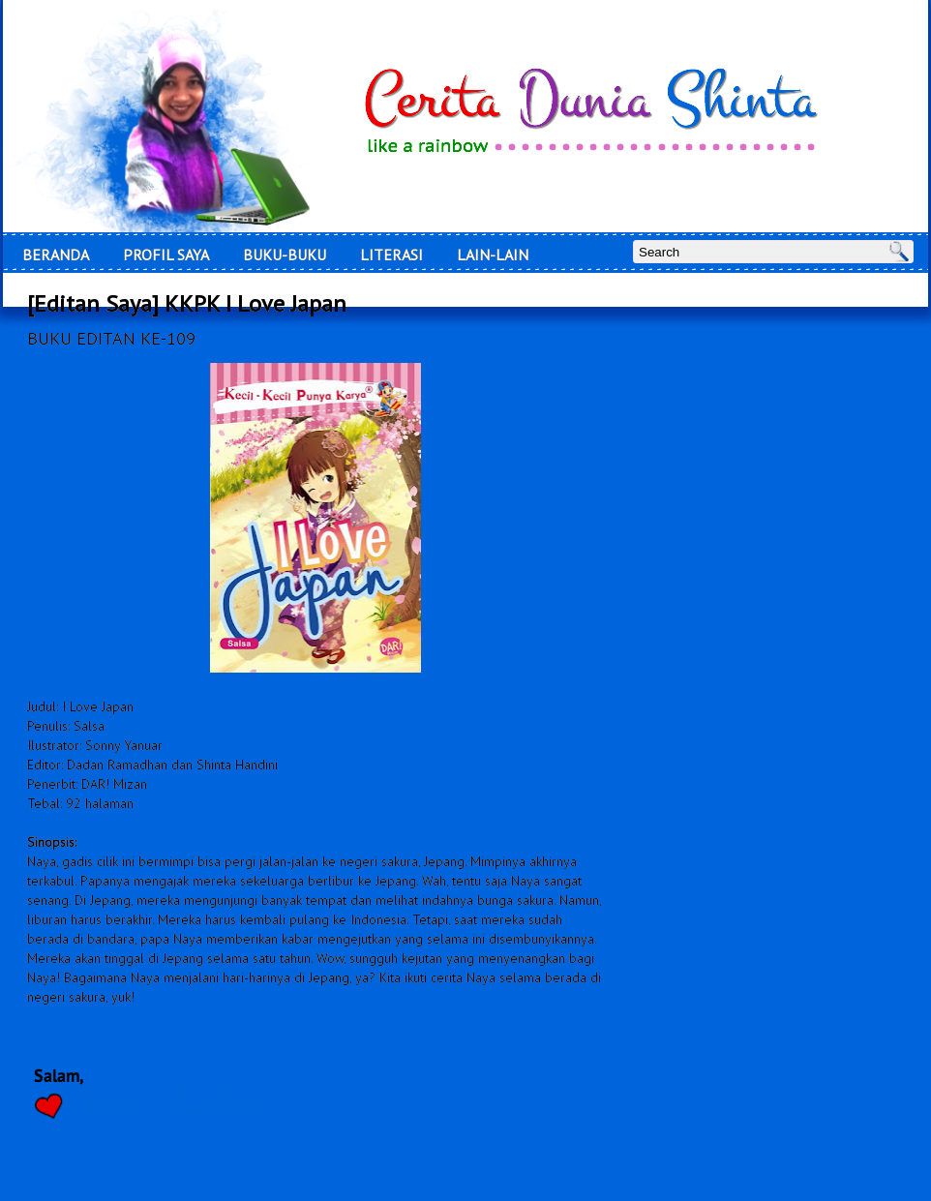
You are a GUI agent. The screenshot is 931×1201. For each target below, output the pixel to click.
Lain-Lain (492, 254)
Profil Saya (166, 254)
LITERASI (391, 254)
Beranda (55, 254)
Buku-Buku (284, 254)
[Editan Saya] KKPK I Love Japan (186, 303)
